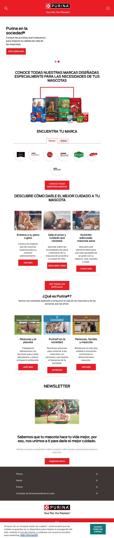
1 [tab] (56, 62)
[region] (57, 530)
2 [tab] (59, 62)
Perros (52, 141)
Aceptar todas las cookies (98, 529)
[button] (108, 8)
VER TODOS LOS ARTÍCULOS (57, 285)
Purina (19, 487)
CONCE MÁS (86, 269)
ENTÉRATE (57, 370)
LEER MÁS (28, 367)
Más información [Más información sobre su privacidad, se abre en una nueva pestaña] (29, 535)
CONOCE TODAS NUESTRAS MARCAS (57, 185)
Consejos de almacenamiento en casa (35, 493)
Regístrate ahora (57, 461)
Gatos (64, 141)
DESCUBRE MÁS (16, 51)
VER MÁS (28, 263)
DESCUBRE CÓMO (57, 266)
